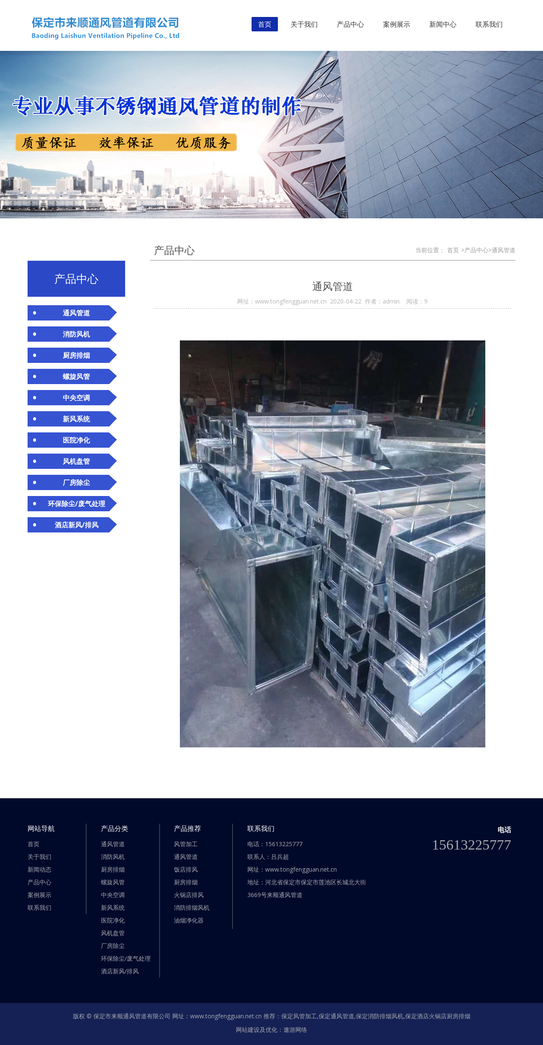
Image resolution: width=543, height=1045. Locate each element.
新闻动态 (39, 869)
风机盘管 (113, 933)
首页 (265, 24)
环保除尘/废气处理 (126, 958)
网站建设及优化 (256, 1029)
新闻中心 (442, 24)
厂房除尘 (113, 946)
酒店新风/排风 (120, 971)
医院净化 (113, 920)
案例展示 (396, 24)
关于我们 (304, 24)
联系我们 (489, 24)
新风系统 (113, 907)
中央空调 (113, 895)
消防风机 (113, 857)
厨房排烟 (113, 869)
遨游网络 (295, 1029)
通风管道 (113, 844)
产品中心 (350, 24)
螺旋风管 (113, 882)
